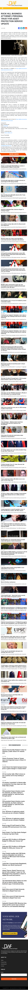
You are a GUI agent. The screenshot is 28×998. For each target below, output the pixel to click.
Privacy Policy (4, 962)
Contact (2, 965)
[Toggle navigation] (2, 8)
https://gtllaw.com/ (9, 132)
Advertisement (4, 964)
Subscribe (14, 979)
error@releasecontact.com (6, 145)
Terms (2, 960)
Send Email (6, 125)
